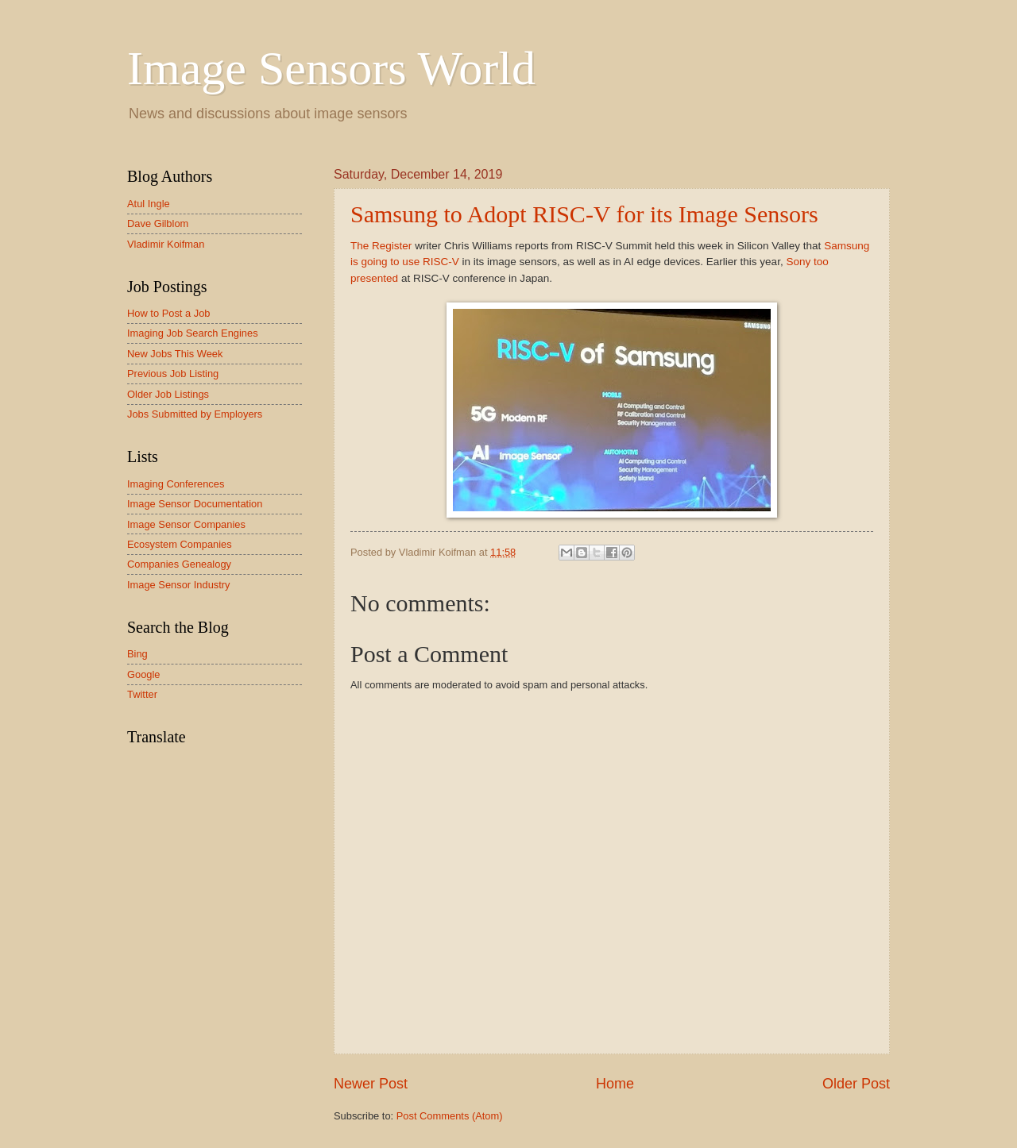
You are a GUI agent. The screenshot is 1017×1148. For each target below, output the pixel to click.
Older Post (856, 1084)
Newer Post (371, 1084)
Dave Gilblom (157, 223)
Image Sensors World (331, 68)
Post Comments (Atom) (449, 1116)
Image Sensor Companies (186, 524)
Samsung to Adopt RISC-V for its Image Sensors (584, 214)
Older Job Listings (168, 394)
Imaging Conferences (175, 484)
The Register (381, 246)
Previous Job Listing (172, 373)
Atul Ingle (148, 204)
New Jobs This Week (174, 354)
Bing (137, 654)
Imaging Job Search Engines (192, 333)
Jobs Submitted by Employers (194, 414)
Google (143, 674)
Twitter (142, 694)
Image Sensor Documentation (194, 504)
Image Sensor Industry (178, 585)
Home (615, 1084)
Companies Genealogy (179, 564)
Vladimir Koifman (165, 244)
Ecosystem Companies (179, 544)
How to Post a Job (168, 313)
